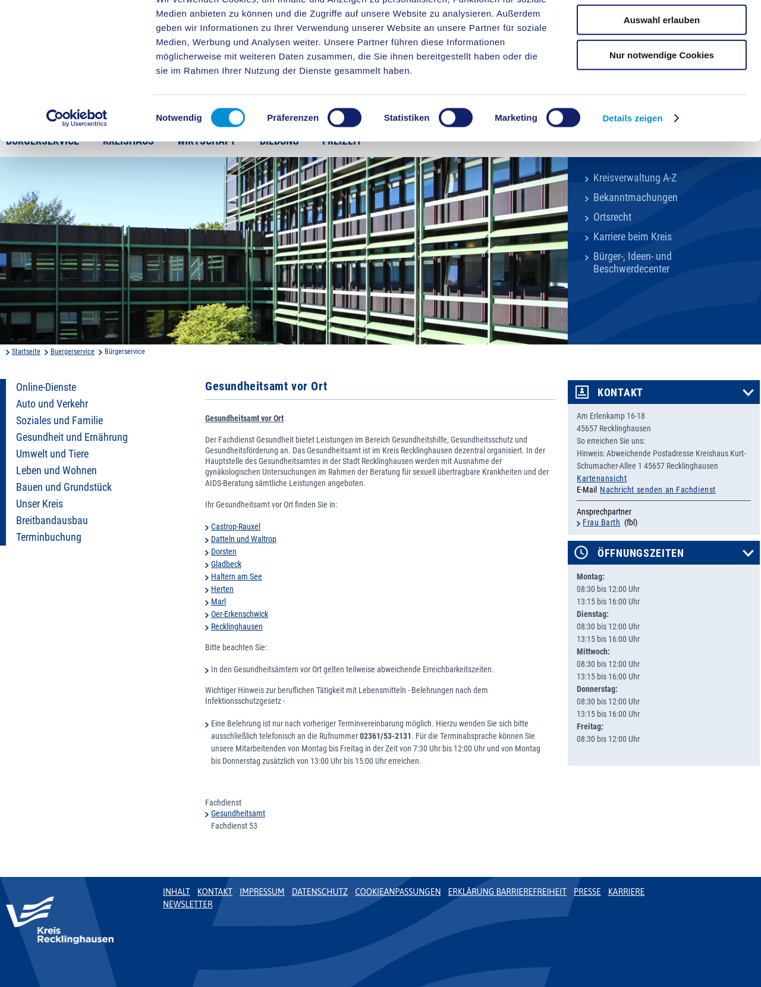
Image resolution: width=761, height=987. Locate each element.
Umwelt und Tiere (52, 454)
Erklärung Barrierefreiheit (507, 892)
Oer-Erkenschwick (239, 614)
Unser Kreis (39, 504)
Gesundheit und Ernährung (72, 437)
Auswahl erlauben (662, 64)
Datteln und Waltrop (243, 539)
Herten (222, 589)
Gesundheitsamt (238, 813)
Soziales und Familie (59, 421)
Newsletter (187, 904)
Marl (218, 601)
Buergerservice (73, 351)
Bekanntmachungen (635, 197)
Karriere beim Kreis (632, 237)
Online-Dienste (46, 387)
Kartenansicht (602, 478)
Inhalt (176, 892)
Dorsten (224, 551)
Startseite (26, 351)
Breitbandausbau (52, 521)
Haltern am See (236, 576)
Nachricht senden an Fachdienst (658, 489)
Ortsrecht (612, 217)
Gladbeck (226, 564)
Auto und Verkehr (52, 404)
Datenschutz (320, 892)
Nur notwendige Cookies (661, 99)
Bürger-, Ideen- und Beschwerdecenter (632, 262)
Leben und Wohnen (56, 471)
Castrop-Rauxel (235, 526)
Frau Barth (602, 522)
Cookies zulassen (661, 29)
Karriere (626, 892)
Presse (587, 892)
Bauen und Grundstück (64, 487)
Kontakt (620, 393)
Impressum (262, 892)
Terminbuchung (48, 537)
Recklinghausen (237, 626)
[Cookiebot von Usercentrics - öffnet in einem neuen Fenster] (77, 163)
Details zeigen (632, 163)
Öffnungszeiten (641, 553)
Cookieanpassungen (398, 892)
